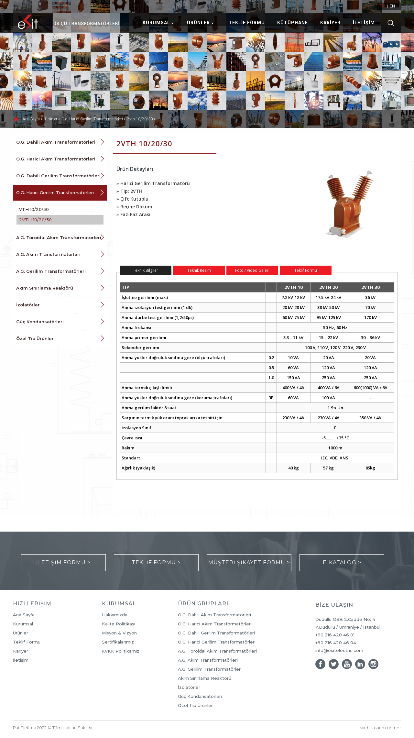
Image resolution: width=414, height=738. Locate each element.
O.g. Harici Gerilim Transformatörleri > (94, 119)
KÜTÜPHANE (292, 22)
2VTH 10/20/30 (35, 219)
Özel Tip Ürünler (35, 338)
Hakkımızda (114, 615)
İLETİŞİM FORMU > (63, 562)
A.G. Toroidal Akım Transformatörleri (58, 237)
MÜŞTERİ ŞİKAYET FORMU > (249, 562)
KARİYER (330, 22)
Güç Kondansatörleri (40, 321)
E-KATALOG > (342, 562)
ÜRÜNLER (198, 22)
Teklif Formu (305, 270)
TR (382, 6)
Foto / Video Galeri (252, 270)
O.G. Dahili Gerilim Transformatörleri (58, 175)
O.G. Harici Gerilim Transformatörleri (55, 192)
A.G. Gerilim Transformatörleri (51, 271)
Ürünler (20, 633)
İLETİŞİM (364, 22)
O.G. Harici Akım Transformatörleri (55, 158)
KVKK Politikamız (120, 651)
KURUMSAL (156, 22)
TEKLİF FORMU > (156, 562)
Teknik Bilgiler (145, 270)
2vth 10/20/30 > (141, 119)
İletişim (20, 660)
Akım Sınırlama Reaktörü (44, 288)
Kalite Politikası (118, 624)
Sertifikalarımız (118, 642)
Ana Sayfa (32, 119)
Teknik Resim (199, 270)
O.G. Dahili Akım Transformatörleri (55, 142)
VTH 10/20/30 (34, 209)
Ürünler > (53, 119)
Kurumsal (23, 624)
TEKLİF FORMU (247, 22)
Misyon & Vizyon (119, 633)
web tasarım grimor (380, 727)
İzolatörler (28, 304)
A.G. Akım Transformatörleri (48, 254)
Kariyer (20, 651)
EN (392, 6)
